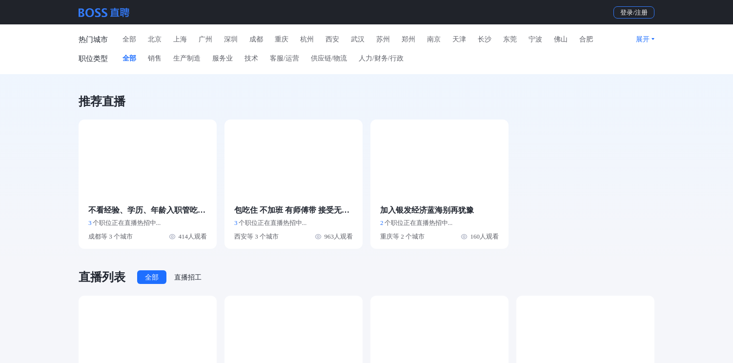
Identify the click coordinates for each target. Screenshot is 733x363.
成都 (256, 39)
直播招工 (188, 277)
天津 (459, 39)
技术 (251, 58)
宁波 (535, 39)
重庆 (281, 39)
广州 (205, 39)
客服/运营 (284, 58)
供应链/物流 (329, 58)
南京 (434, 39)
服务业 (222, 58)
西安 (332, 39)
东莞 (510, 39)
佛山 (561, 39)
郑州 (408, 39)
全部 (129, 39)
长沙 (484, 39)
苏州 (383, 39)
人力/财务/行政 (381, 58)
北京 (155, 39)
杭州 (307, 39)
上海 (180, 39)
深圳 (231, 39)
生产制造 (187, 58)
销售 (155, 58)
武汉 (358, 39)
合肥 (586, 39)
